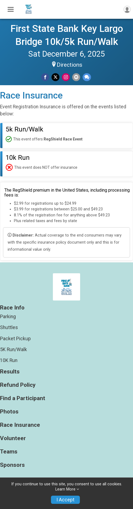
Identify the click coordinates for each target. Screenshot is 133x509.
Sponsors (12, 465)
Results (10, 372)
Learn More (65, 489)
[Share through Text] (87, 77)
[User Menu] (127, 9)
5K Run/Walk (13, 349)
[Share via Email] (76, 77)
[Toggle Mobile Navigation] (10, 9)
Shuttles (9, 327)
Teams (8, 452)
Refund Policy (17, 385)
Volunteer (13, 438)
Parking (8, 316)
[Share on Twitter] (55, 77)
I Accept (65, 499)
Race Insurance (20, 425)
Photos (9, 412)
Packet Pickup (15, 338)
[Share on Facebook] (45, 77)
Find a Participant (22, 398)
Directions (69, 65)
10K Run (8, 360)
